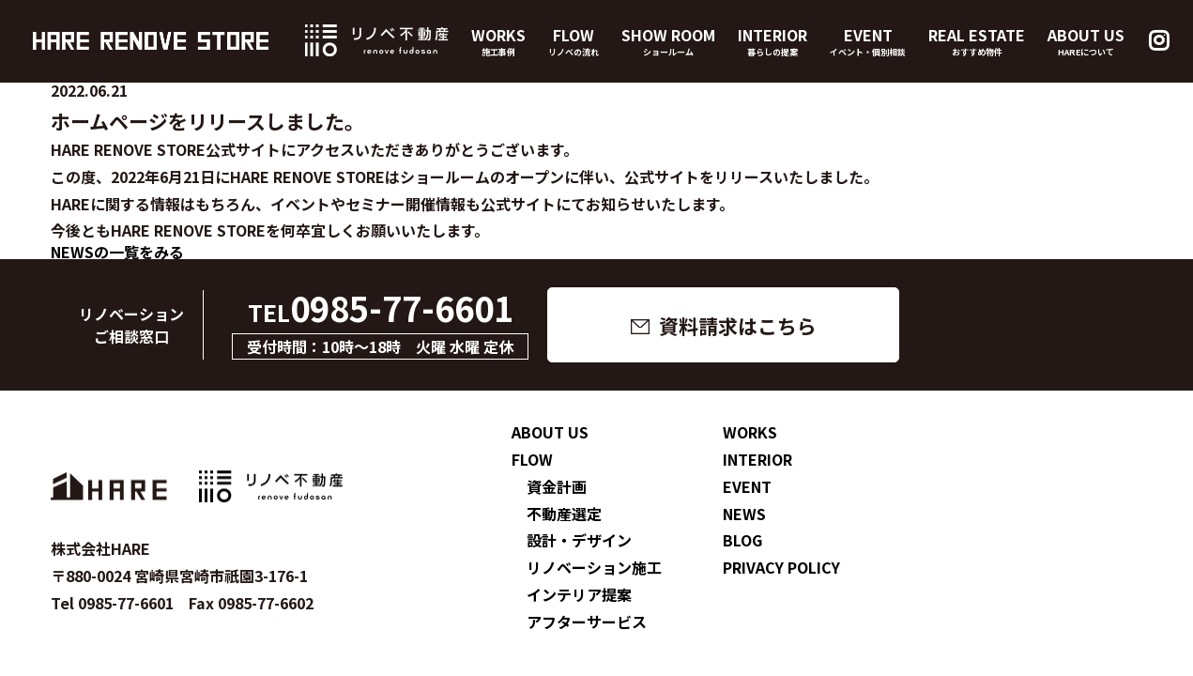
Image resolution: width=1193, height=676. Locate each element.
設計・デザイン (579, 540)
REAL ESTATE (976, 41)
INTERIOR (772, 41)
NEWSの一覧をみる (117, 251)
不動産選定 (564, 513)
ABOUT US (1086, 41)
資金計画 (557, 486)
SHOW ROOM (668, 41)
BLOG (742, 540)
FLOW (573, 41)
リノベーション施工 (594, 567)
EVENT (868, 41)
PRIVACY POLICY (781, 567)
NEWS (744, 513)
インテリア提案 (579, 594)
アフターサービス (587, 621)
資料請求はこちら (738, 326)
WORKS (498, 41)
